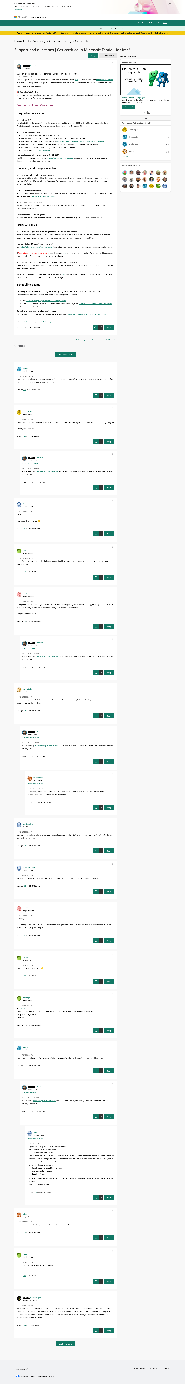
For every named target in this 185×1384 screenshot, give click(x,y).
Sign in (149, 23)
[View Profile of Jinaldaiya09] (27, 997)
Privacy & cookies (140, 1368)
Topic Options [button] (106, 55)
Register (140, 23)
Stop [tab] (148, 112)
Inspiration (64, 17)
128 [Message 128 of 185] (30, 1111)
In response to (30, 463)
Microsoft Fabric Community (30, 41)
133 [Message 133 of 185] (24, 886)
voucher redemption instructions (43, 196)
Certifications (28, 322)
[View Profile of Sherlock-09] (27, 411)
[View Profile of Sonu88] (25, 907)
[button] (93, 55)
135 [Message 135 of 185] (24, 711)
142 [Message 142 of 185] (24, 436)
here (76, 79)
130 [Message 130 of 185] (24, 1025)
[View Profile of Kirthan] (25, 957)
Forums (53, 17)
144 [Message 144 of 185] (24, 390)
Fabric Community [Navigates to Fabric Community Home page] (39, 16)
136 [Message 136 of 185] (30, 756)
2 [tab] (143, 112)
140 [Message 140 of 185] (24, 572)
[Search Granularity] (103, 28)
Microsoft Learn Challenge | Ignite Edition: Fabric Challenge (80, 141)
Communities (84, 17)
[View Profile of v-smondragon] (35, 1297)
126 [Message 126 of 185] (24, 1232)
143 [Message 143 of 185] (30, 482)
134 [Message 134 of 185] (24, 846)
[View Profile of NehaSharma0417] (29, 867)
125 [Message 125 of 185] (24, 1276)
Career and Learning (60, 41)
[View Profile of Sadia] (25, 593)
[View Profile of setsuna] (25, 1047)
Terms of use (153, 1368)
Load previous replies (65, 354)
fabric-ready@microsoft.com (46, 471)
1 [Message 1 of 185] (23, 327)
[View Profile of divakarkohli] (27, 504)
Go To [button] (165, 23)
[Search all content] (142, 28)
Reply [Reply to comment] (109, 395)
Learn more (18, 9)
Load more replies (65, 1344)
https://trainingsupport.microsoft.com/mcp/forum (46, 300)
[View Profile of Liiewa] (25, 550)
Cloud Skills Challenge (44, 322)
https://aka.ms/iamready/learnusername (36, 247)
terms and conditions (104, 79)
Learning (105, 17)
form (64, 253)
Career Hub (81, 41)
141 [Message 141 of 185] (24, 528)
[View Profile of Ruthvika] (26, 1254)
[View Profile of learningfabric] (28, 824)
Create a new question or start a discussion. (95, 303)
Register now (162, 33)
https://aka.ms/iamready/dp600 (60, 158)
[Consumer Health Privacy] (45, 1376)
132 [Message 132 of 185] (24, 935)
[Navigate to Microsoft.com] (20, 17)
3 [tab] (144, 112)
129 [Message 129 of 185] (35, 1192)
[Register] (128, 107)
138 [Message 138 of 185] (24, 621)
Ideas (74, 17)
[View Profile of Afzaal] (35, 1132)
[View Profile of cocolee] (25, 368)
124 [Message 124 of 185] (24, 1325)
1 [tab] (141, 112)
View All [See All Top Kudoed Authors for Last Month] (126, 156)
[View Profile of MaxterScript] (27, 689)
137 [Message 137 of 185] (35, 802)
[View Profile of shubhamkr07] (38, 777)
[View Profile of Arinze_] (25, 1214)
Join (22, 135)
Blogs (95, 17)
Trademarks (165, 1368)
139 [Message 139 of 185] (30, 667)
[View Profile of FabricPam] (34, 66)
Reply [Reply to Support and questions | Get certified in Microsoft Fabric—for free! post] (109, 327)
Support (114, 17)
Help (157, 23)
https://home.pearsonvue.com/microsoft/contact (87, 314)
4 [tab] (146, 112)
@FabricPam (24, 1008)
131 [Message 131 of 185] (24, 976)
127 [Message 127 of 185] (24, 1065)
